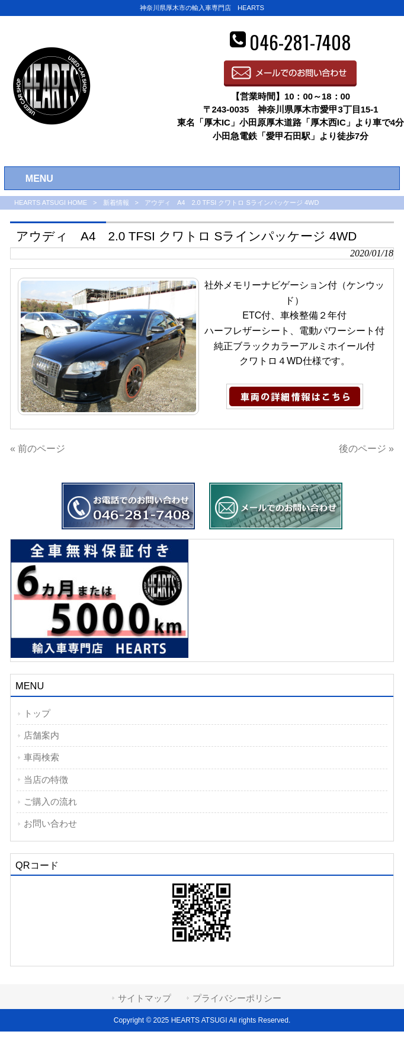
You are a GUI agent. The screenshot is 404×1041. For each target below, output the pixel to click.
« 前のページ (37, 449)
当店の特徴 (46, 780)
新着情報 (116, 202)
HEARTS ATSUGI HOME (50, 202)
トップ (37, 713)
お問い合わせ (50, 823)
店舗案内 (41, 735)
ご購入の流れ (50, 802)
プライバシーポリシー (237, 998)
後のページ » (366, 449)
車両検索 (41, 757)
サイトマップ (144, 998)
